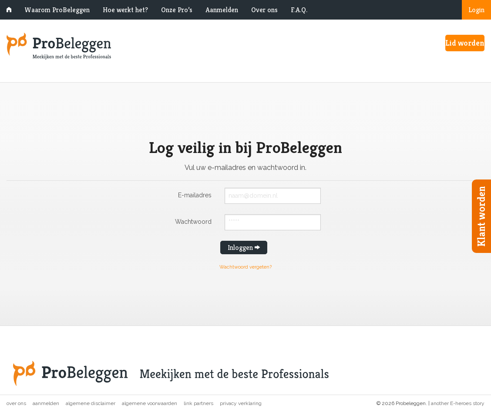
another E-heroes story (457, 403)
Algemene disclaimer (90, 403)
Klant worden (481, 216)
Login (476, 9)
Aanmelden (221, 9)
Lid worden (464, 43)
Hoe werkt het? (125, 9)
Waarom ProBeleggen (57, 9)
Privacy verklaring (241, 403)
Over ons (264, 9)
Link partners (198, 403)
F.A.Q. (299, 9)
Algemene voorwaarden (149, 403)
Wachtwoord (193, 221)
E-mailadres (195, 195)
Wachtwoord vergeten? (245, 267)
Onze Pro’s (176, 9)
